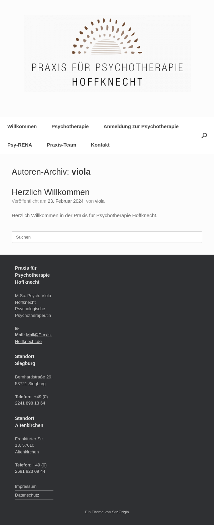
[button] (204, 135)
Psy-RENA (19, 145)
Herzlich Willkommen (50, 192)
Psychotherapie (70, 126)
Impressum (25, 486)
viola (80, 171)
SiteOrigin (120, 512)
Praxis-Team (61, 145)
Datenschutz (27, 495)
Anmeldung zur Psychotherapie (141, 126)
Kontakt (100, 145)
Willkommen (22, 126)
